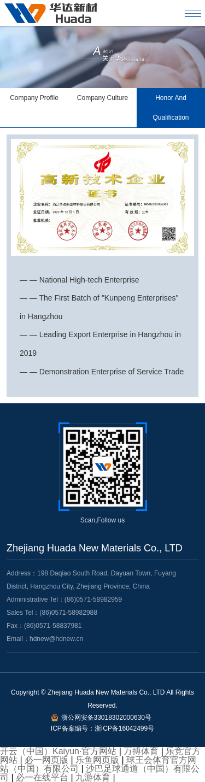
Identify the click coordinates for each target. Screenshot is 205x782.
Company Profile (34, 98)
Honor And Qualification (171, 107)
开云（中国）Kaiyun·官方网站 (58, 751)
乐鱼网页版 (97, 760)
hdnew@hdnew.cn (56, 639)
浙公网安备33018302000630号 (106, 717)
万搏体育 (141, 751)
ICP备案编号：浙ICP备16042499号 (102, 728)
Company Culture (102, 98)
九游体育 (92, 777)
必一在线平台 (42, 777)
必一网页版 (46, 760)
